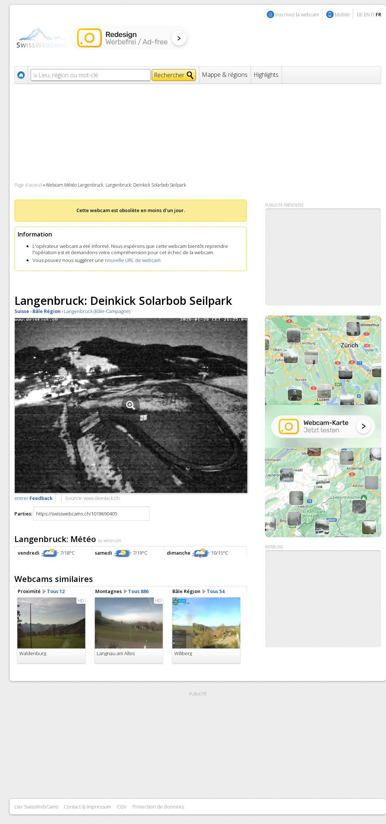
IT (373, 14)
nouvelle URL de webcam (133, 260)
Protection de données (158, 806)
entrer (33, 498)
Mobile (342, 14)
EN (367, 14)
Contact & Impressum (87, 806)
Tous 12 (56, 591)
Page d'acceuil (28, 185)
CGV (122, 806)
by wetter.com (109, 540)
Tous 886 (138, 591)
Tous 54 (215, 591)
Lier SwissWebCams (36, 806)
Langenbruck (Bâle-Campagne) (97, 311)
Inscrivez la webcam (297, 14)
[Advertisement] (314, 599)
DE (360, 14)
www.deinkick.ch (102, 498)
